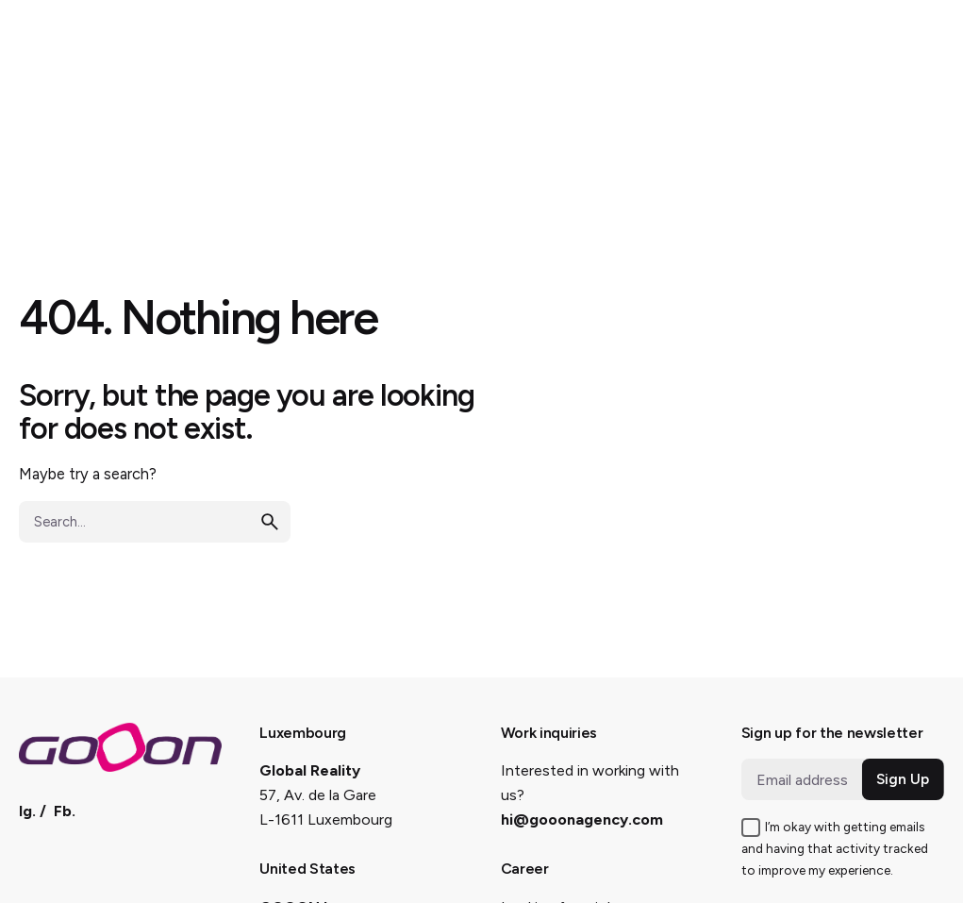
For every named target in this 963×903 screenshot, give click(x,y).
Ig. (27, 811)
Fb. (64, 811)
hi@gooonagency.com (582, 819)
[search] (270, 522)
